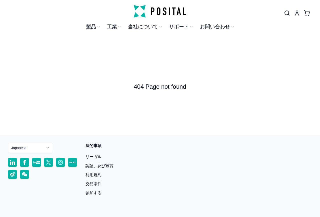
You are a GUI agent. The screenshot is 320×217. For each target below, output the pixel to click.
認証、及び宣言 (100, 166)
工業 (114, 26)
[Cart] (307, 13)
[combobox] (30, 148)
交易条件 (94, 184)
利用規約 (94, 175)
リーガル (94, 157)
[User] (287, 13)
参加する (94, 193)
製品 (93, 26)
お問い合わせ (217, 26)
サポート (181, 26)
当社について (145, 26)
